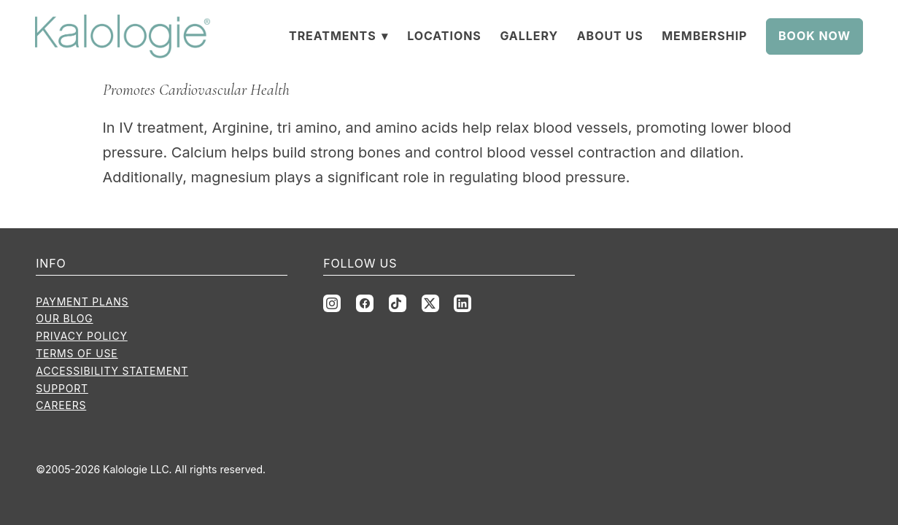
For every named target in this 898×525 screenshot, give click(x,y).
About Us (610, 35)
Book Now (814, 35)
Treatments (339, 35)
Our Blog (64, 318)
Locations (444, 35)
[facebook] (364, 303)
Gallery (529, 35)
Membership (704, 35)
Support (62, 388)
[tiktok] (397, 303)
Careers (61, 405)
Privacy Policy (82, 336)
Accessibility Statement (112, 371)
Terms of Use (76, 353)
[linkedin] (462, 303)
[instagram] (332, 303)
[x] (430, 303)
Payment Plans (82, 301)
